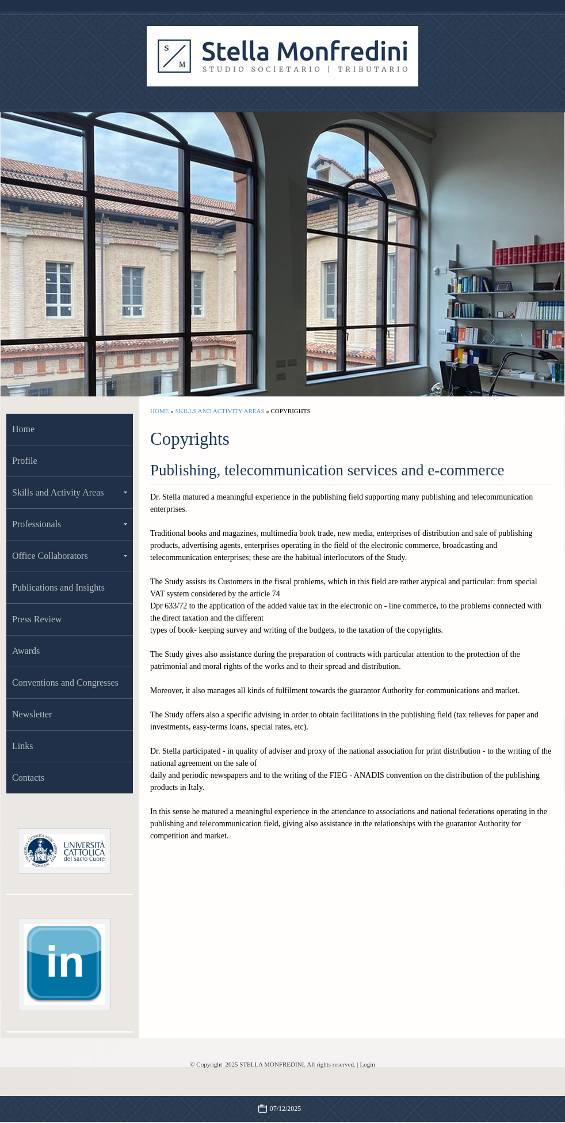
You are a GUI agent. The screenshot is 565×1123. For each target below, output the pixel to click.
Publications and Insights (58, 587)
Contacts (28, 777)
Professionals (69, 524)
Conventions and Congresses (65, 682)
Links (22, 746)
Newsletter (32, 714)
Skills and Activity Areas (219, 410)
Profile (24, 461)
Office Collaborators (69, 556)
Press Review (37, 619)
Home (159, 410)
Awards (26, 651)
